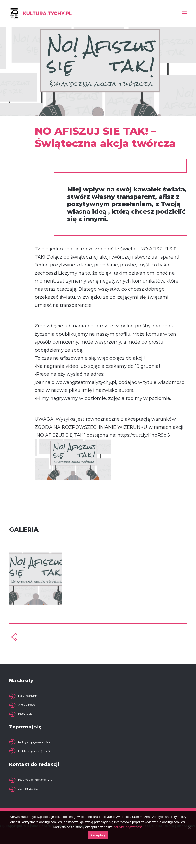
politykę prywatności (128, 827)
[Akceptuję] (189, 827)
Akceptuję (97, 835)
